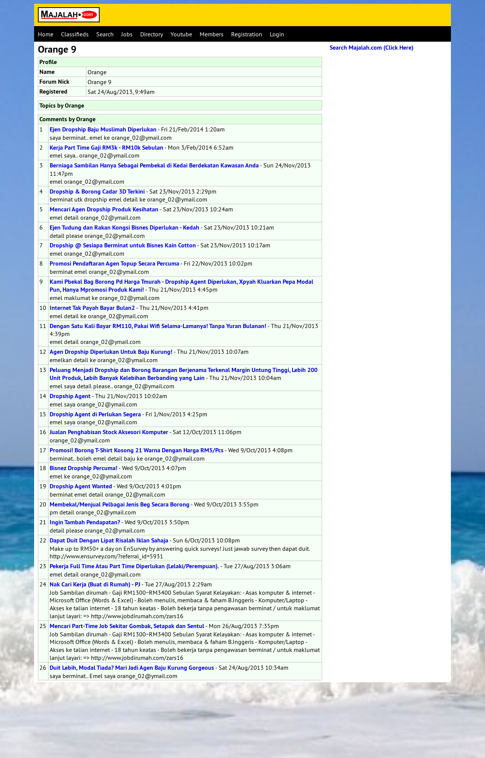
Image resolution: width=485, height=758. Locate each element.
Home (45, 34)
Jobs (127, 34)
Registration (246, 34)
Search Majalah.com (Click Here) (371, 48)
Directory (151, 34)
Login (277, 34)
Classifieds (75, 34)
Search (105, 34)
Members (212, 34)
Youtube (181, 34)
